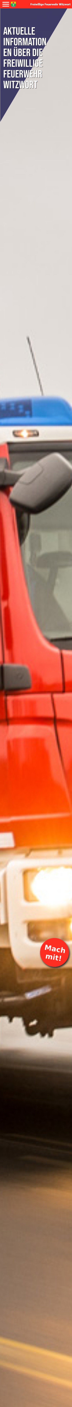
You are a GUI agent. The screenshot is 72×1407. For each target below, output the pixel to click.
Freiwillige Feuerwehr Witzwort (50, 4)
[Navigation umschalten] (6, 4)
